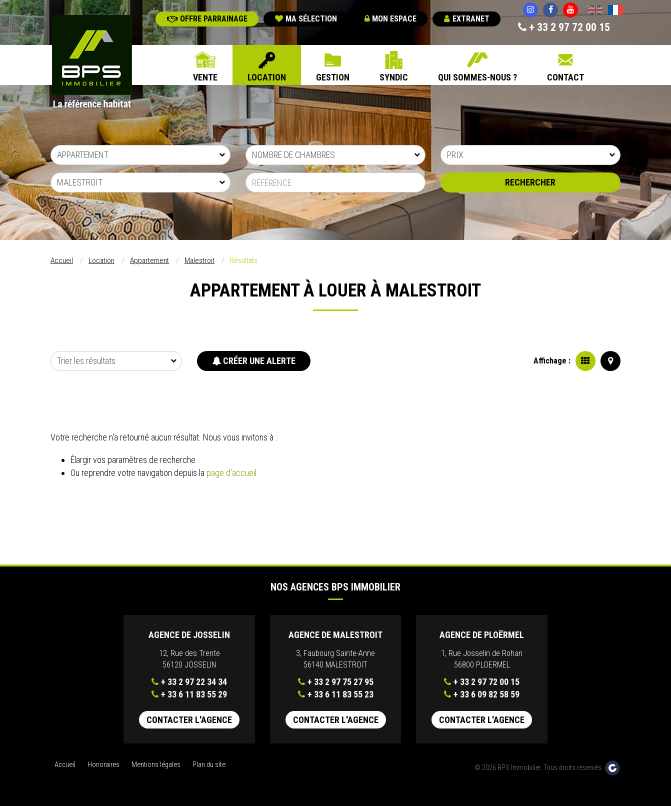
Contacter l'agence (189, 719)
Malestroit (199, 260)
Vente (205, 77)
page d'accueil (231, 473)
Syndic (394, 77)
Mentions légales (156, 764)
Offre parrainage (207, 19)
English (595, 11)
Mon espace (390, 19)
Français (615, 11)
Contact (565, 77)
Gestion (333, 77)
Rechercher (530, 182)
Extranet (467, 19)
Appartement (149, 260)
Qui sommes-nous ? (477, 77)
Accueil (61, 260)
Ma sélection (306, 19)
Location (267, 77)
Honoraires (104, 764)
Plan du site (209, 764)
